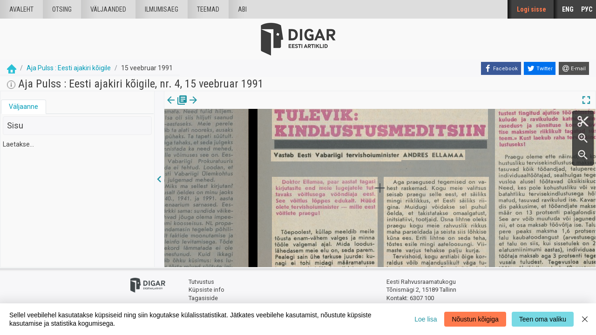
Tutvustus (201, 281)
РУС (586, 9)
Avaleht (21, 9)
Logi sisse (531, 9)
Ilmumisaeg (161, 9)
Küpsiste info (206, 289)
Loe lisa (425, 319)
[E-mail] (574, 68)
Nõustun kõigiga (475, 319)
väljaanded (108, 9)
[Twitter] (539, 68)
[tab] (23, 107)
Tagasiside (203, 298)
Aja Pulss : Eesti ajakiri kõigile (69, 68)
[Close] (584, 319)
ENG (568, 9)
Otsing (62, 9)
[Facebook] (501, 68)
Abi (242, 9)
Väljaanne (23, 106)
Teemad (208, 9)
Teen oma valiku (542, 319)
